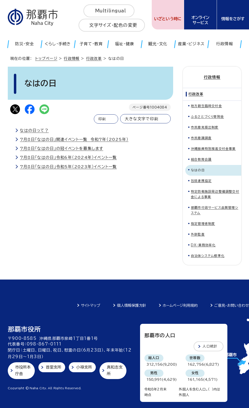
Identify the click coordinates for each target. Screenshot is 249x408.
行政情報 (72, 58)
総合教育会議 (201, 159)
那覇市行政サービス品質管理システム (214, 210)
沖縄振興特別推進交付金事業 (213, 148)
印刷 (102, 119)
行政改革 (94, 58)
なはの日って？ (34, 130)
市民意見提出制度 (205, 127)
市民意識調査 (201, 138)
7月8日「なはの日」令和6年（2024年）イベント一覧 (68, 157)
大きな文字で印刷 (141, 119)
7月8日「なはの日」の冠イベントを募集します (61, 148)
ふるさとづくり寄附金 (207, 116)
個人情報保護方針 (131, 305)
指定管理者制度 (203, 223)
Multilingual (110, 11)
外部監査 (198, 234)
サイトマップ (90, 305)
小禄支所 (84, 367)
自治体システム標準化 (207, 255)
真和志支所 (115, 370)
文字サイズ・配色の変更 (113, 25)
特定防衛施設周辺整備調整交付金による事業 (215, 194)
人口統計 (210, 346)
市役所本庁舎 (23, 370)
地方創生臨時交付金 (206, 106)
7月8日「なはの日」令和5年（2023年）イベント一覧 (68, 167)
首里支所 (54, 367)
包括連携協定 (201, 180)
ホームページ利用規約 (180, 305)
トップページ (46, 58)
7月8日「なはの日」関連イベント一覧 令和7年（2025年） (74, 139)
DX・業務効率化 (203, 245)
